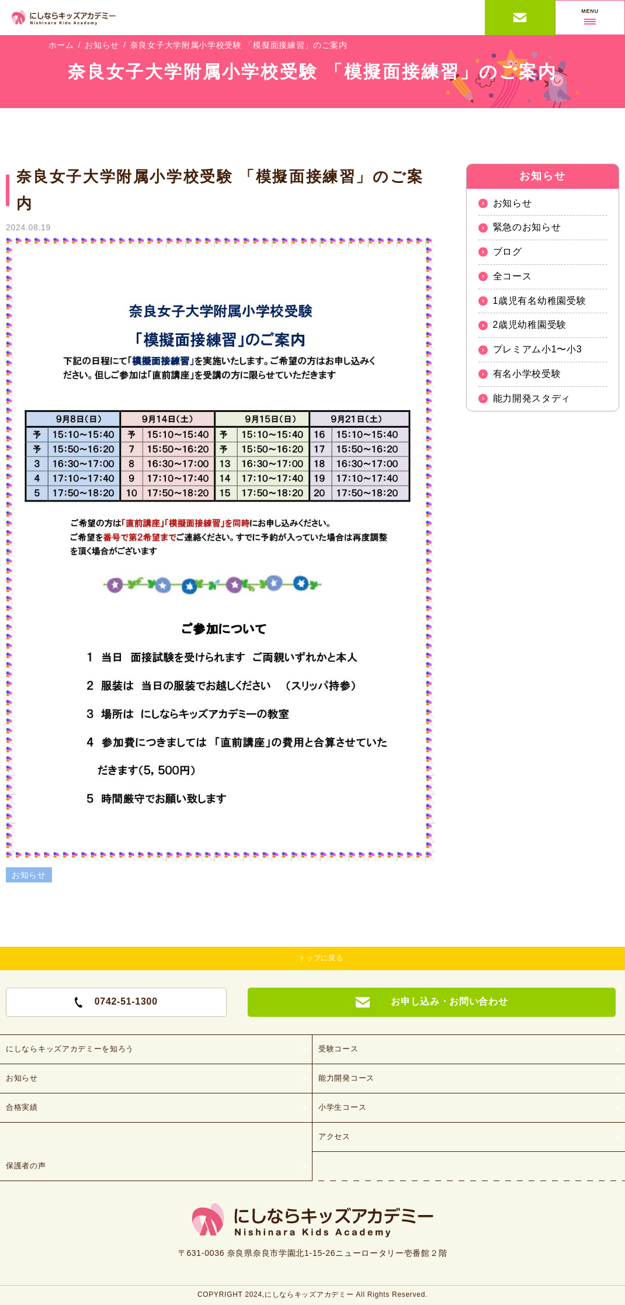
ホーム (61, 45)
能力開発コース (346, 1078)
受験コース (338, 1048)
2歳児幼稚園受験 (530, 325)
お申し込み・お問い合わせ (520, 17)
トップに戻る (320, 958)
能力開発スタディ (532, 398)
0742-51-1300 (116, 1001)
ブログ (507, 252)
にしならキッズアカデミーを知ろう (70, 1048)
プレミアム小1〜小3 (537, 349)
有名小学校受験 (527, 374)
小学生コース (342, 1107)
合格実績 (22, 1107)
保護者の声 (26, 1165)
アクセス (334, 1136)
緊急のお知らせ (527, 227)
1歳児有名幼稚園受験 (539, 301)
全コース (512, 276)
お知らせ (102, 45)
